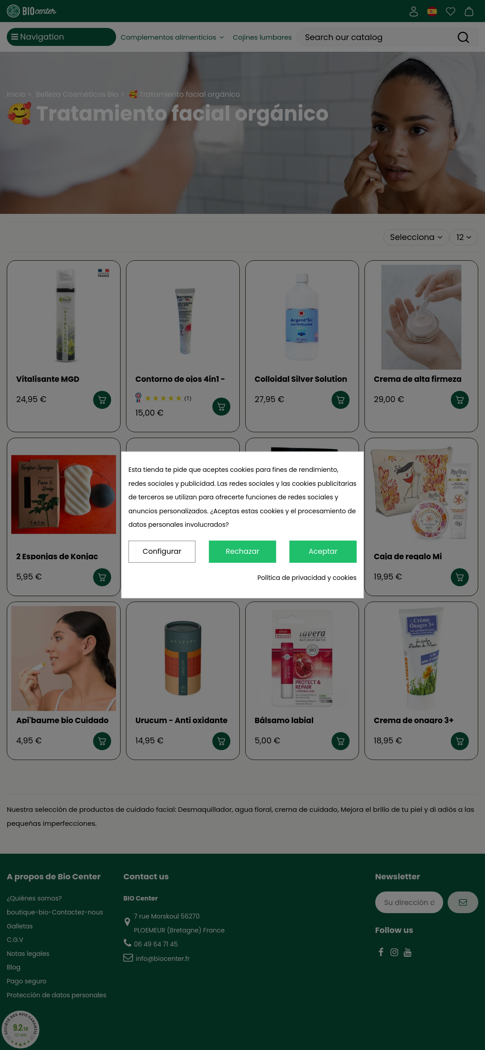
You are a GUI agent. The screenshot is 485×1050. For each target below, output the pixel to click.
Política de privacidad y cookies (306, 577)
